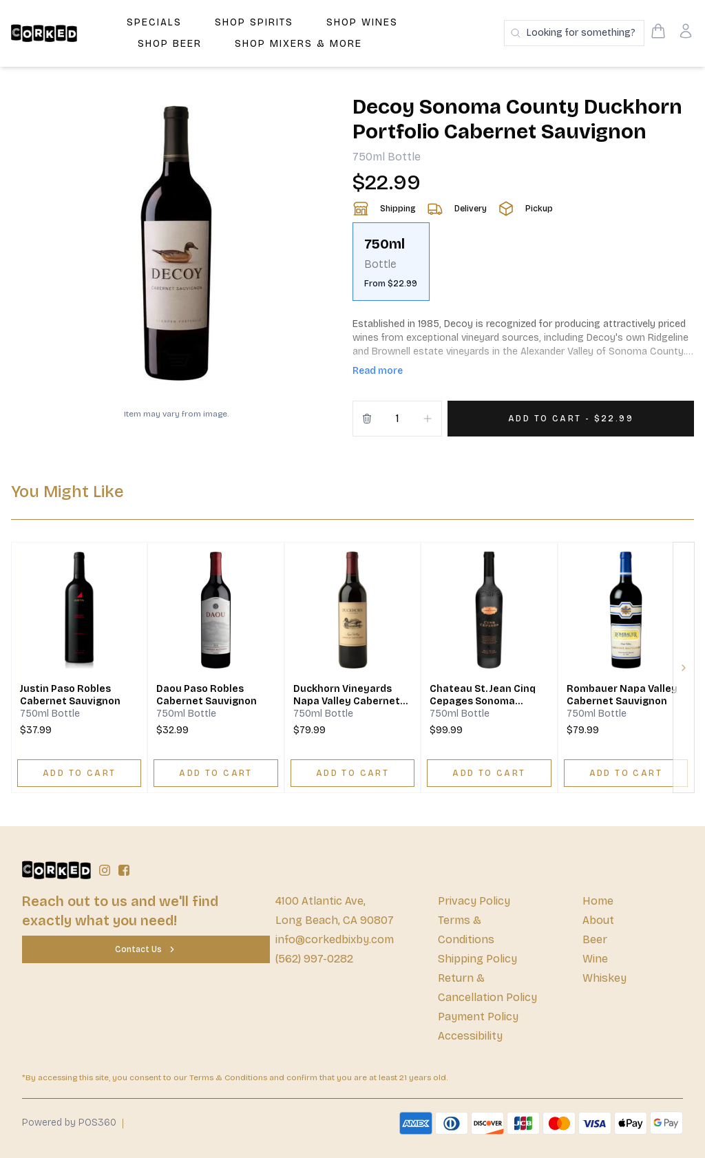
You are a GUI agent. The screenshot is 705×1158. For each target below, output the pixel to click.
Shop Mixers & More (298, 44)
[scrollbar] (523, 267)
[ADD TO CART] (79, 773)
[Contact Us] (146, 949)
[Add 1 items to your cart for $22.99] (571, 418)
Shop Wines (362, 22)
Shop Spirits (254, 22)
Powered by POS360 (69, 1122)
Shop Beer (170, 44)
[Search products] (574, 33)
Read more (377, 371)
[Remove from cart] (367, 418)
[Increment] (428, 418)
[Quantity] (397, 418)
